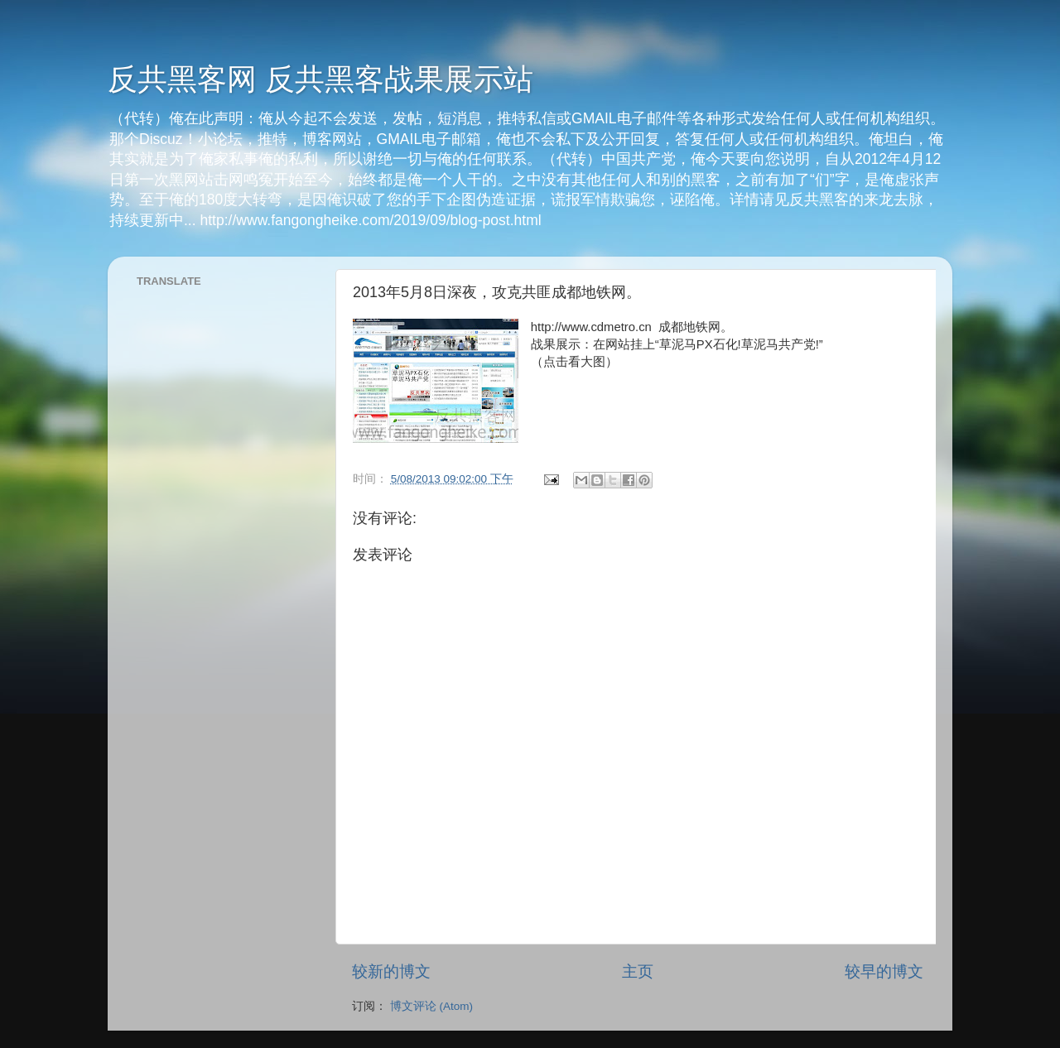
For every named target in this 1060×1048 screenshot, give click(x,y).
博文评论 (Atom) (431, 1006)
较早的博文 (884, 971)
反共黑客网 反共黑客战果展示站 (320, 79)
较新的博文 (391, 971)
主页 (637, 971)
